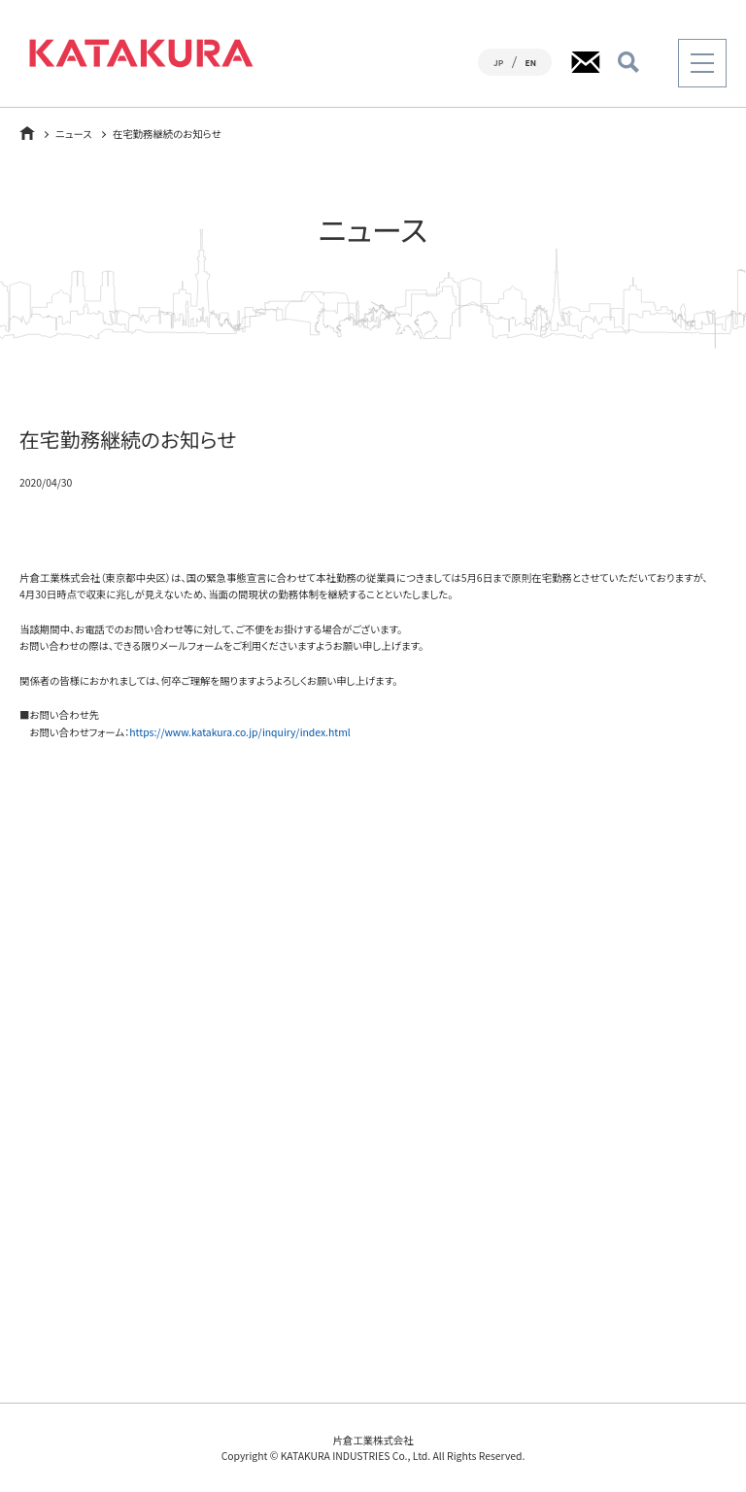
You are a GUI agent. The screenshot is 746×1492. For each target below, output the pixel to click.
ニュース (73, 133)
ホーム (27, 133)
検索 (628, 62)
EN (530, 62)
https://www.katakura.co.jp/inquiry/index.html (240, 732)
